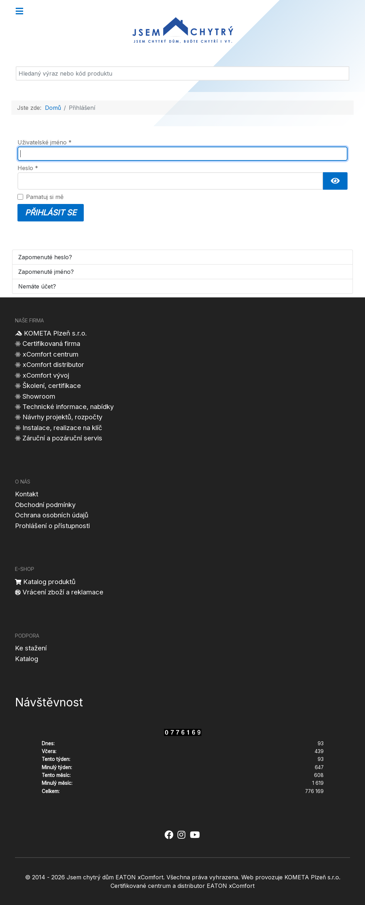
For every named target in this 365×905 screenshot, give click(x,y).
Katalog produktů (49, 582)
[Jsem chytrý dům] (182, 30)
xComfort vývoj (45, 375)
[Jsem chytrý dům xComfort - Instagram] (181, 835)
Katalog (26, 659)
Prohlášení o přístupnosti (52, 526)
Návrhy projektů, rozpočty (62, 417)
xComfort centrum (50, 354)
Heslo (27, 168)
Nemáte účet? (37, 286)
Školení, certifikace (51, 385)
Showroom (38, 396)
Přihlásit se (50, 212)
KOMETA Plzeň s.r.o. (55, 333)
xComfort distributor (53, 364)
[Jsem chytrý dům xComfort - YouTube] (194, 835)
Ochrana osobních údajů (51, 515)
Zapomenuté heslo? (45, 257)
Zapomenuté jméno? (46, 271)
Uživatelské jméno (44, 142)
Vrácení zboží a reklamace (62, 592)
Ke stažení (31, 648)
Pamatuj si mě (44, 196)
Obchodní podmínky (45, 504)
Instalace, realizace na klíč (62, 427)
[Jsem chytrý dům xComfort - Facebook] (168, 835)
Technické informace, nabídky (68, 406)
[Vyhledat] (182, 73)
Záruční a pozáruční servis (62, 438)
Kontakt (26, 494)
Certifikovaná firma (51, 343)
